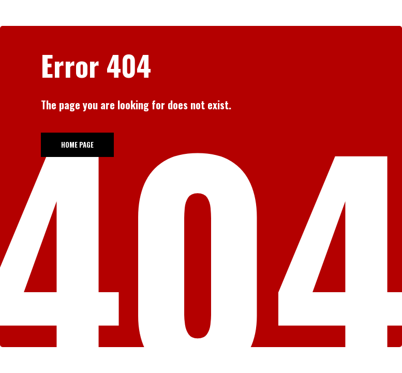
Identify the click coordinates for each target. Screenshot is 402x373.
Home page (77, 144)
